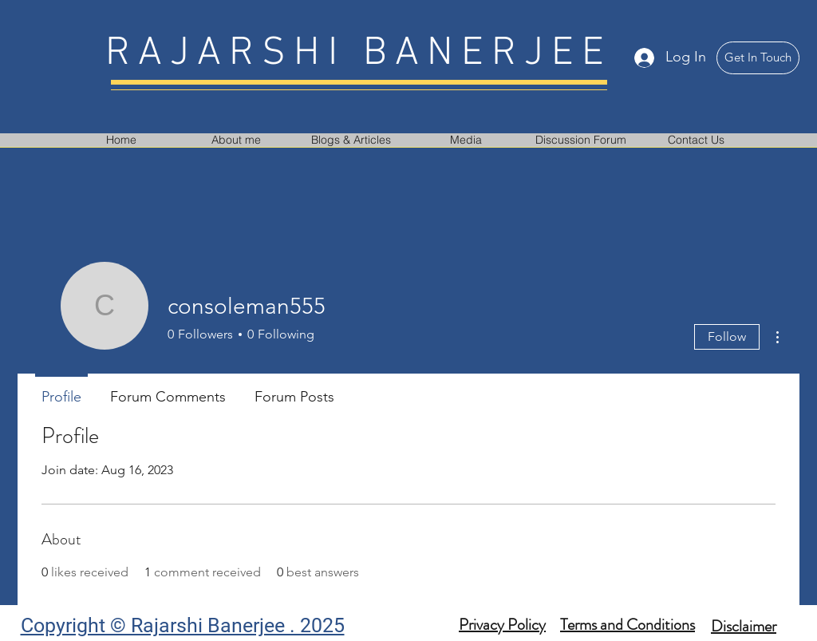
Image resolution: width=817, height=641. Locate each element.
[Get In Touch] (757, 58)
